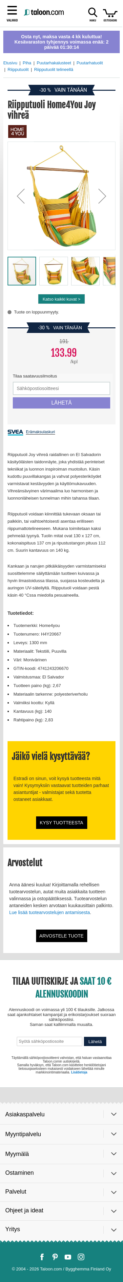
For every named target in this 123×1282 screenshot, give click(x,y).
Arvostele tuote (61, 935)
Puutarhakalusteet (54, 62)
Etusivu (10, 62)
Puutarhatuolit (89, 62)
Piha (27, 62)
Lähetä (95, 1041)
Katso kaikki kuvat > (61, 299)
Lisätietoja (79, 1072)
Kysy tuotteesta (61, 822)
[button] (21, 196)
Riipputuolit (18, 69)
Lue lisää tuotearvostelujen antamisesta (49, 912)
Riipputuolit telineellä (53, 69)
